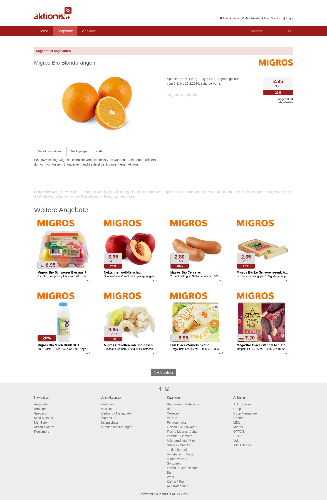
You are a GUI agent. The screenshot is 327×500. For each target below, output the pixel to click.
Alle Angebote (163, 372)
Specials (40, 413)
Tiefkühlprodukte (178, 450)
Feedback (107, 404)
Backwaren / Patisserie (183, 404)
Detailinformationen (50, 151)
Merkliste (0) (251, 18)
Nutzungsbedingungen (116, 427)
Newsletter (108, 409)
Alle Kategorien (177, 486)
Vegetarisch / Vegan (181, 454)
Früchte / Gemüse (179, 436)
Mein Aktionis (229, 18)
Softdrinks (174, 463)
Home (43, 31)
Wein (170, 477)
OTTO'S (239, 431)
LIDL (236, 422)
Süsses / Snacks (179, 445)
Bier (170, 472)
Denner (238, 418)
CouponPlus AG (165, 494)
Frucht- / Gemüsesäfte (182, 468)
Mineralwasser (177, 459)
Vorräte (172, 418)
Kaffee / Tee (175, 481)
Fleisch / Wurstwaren (181, 427)
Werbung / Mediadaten (117, 413)
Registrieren (42, 431)
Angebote (65, 31)
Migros (238, 427)
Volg (236, 440)
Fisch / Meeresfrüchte (182, 431)
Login (288, 18)
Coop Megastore (245, 413)
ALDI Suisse (242, 404)
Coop (237, 409)
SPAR (237, 436)
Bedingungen (79, 151)
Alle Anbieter (242, 445)
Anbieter (89, 31)
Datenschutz (109, 422)
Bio (169, 409)
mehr (99, 151)
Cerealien (174, 413)
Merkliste (40, 422)
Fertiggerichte (176, 422)
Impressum (108, 418)
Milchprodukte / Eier (181, 440)
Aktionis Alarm (44, 427)
